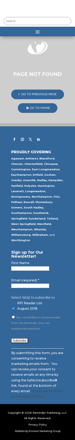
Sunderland (37, 218)
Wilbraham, (40, 234)
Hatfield (17, 185)
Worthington (20, 240)
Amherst (31, 158)
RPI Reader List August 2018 (29, 305)
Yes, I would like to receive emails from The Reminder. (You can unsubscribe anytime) (35, 323)
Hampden (55, 180)
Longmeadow (35, 191)
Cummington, (21, 169)
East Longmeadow (46, 169)
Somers (16, 207)
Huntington (46, 185)
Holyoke (30, 185)
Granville (29, 180)
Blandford (46, 158)
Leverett (17, 191)
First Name (20, 263)
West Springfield (23, 224)
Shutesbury (43, 202)
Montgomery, (21, 196)
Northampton (42, 196)
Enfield (38, 174)
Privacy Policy (37, 424)
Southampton (21, 212)
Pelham (16, 202)
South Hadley (33, 207)
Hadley (42, 180)
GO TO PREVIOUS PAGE (39, 94)
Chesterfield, (33, 163)
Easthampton (21, 174)
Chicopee (51, 163)
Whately (40, 229)
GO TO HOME (40, 108)
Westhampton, (22, 229)
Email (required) (25, 280)
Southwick (41, 212)
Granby (16, 180)
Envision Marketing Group (44, 431)
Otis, (56, 196)
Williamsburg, (21, 234)
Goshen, (50, 174)
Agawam (17, 158)
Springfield (19, 218)
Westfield (44, 224)
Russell (29, 202)
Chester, (17, 163)
